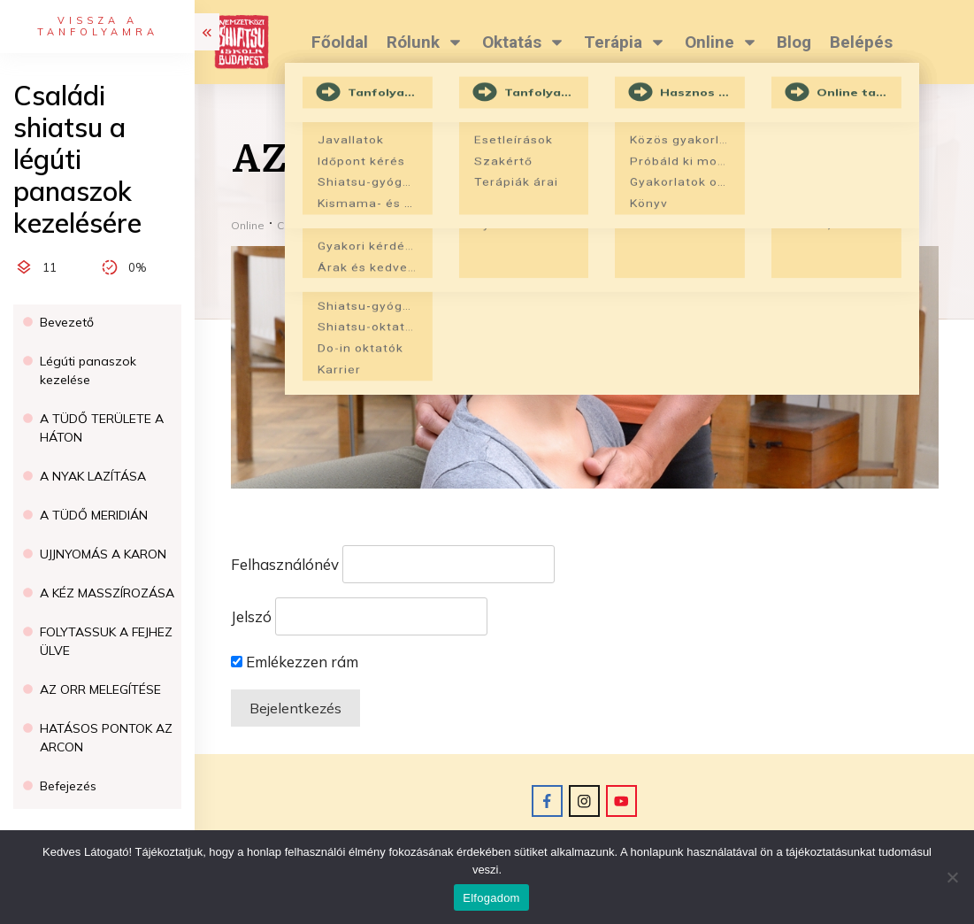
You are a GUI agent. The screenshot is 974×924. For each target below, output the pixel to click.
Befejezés (68, 786)
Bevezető (67, 322)
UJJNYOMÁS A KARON (103, 554)
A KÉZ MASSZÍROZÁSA (107, 593)
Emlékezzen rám (294, 661)
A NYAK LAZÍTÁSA (93, 476)
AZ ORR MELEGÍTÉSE (100, 689)
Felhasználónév (285, 564)
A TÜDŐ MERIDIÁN (94, 515)
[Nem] (952, 877)
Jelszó (251, 616)
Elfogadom (491, 898)
